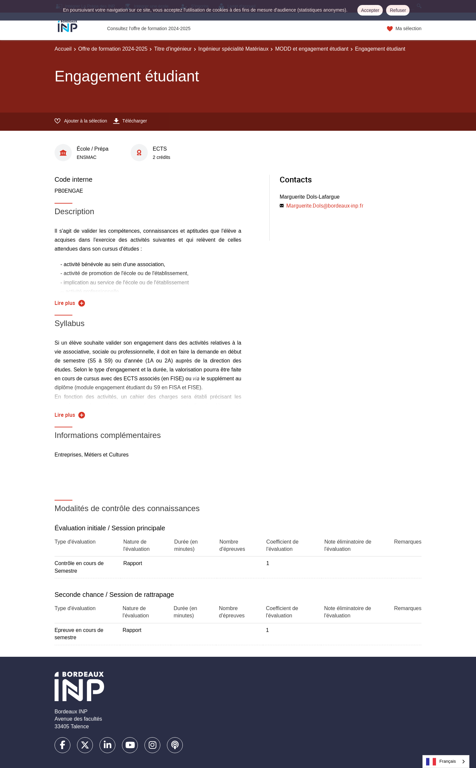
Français (441, 762)
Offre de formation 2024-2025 (113, 49)
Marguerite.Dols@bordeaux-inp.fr (324, 205)
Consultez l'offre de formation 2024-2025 (148, 28)
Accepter (370, 10)
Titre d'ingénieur (173, 49)
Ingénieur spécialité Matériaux (233, 49)
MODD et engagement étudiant (311, 49)
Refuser (398, 10)
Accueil (63, 49)
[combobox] (445, 761)
